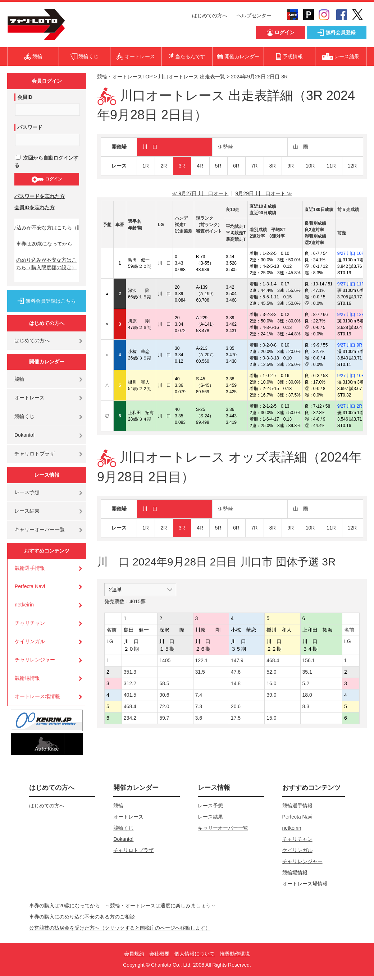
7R (254, 166)
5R (218, 166)
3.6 (198, 718)
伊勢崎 (225, 147)
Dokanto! (24, 435)
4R (200, 166)
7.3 (198, 706)
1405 (164, 660)
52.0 (271, 672)
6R (236, 166)
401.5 (130, 695)
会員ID (24, 97)
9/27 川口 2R (349, 406)
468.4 (272, 660)
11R (331, 166)
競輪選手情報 (30, 568)
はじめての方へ (209, 15)
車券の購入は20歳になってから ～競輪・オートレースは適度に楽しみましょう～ (125, 905)
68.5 (164, 683)
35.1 (307, 672)
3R (182, 166)
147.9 (237, 660)
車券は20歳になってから (44, 244)
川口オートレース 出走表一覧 (191, 76)
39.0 (271, 695)
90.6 (164, 695)
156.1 (308, 660)
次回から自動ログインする (46, 161)
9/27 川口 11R (351, 284)
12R (352, 166)
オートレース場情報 (37, 696)
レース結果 (27, 511)
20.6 (236, 706)
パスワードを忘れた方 (39, 196)
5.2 (305, 683)
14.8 (236, 683)
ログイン (46, 179)
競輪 (19, 379)
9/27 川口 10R (351, 253)
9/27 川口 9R (349, 345)
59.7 (164, 718)
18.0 (307, 695)
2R (163, 166)
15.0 (271, 718)
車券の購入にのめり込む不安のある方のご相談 (82, 917)
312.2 (130, 683)
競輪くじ (24, 416)
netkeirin (24, 605)
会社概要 (159, 954)
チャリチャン (30, 623)
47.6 (236, 672)
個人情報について (194, 954)
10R (310, 166)
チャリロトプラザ (34, 454)
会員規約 (134, 954)
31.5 (200, 672)
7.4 (198, 695)
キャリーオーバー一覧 (39, 529)
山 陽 (300, 147)
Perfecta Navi (30, 586)
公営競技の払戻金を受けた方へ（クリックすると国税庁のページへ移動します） (119, 928)
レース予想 (27, 492)
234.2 (130, 718)
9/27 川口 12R (351, 314)
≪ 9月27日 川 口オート (200, 193)
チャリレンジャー (35, 660)
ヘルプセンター (254, 15)
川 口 (150, 147)
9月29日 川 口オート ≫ (264, 193)
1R (145, 166)
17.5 (236, 718)
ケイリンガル (30, 641)
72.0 (164, 706)
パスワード (29, 127)
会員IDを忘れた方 (34, 207)
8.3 (305, 706)
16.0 (271, 683)
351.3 (130, 672)
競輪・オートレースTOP (124, 76)
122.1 (201, 660)
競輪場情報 (27, 678)
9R (290, 166)
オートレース (29, 397)
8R (272, 166)
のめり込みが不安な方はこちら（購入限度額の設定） (46, 263)
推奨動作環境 (235, 954)
